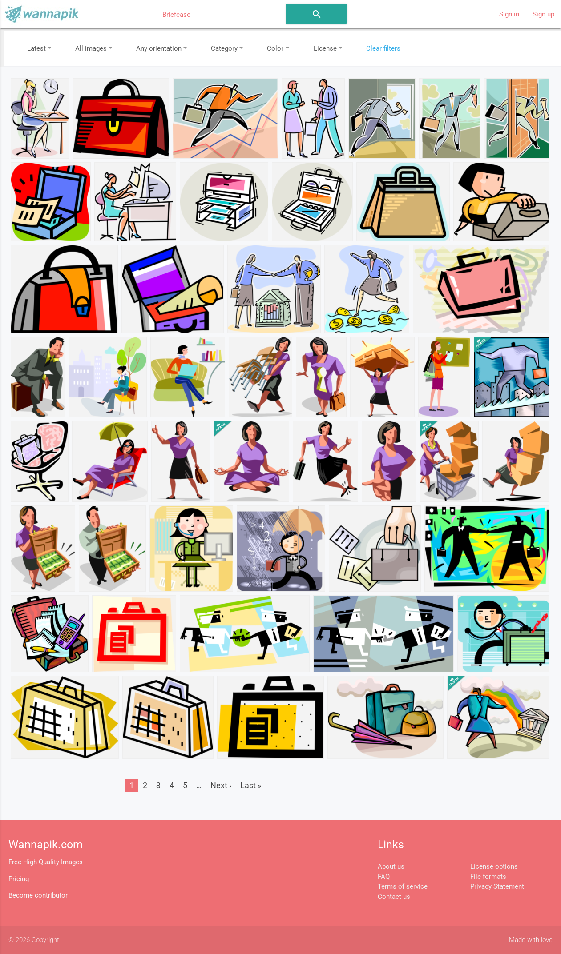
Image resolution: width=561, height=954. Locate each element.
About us (391, 866)
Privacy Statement (497, 886)
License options (494, 866)
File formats (488, 877)
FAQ (384, 877)
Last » (250, 785)
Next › (220, 785)
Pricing (18, 879)
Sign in (509, 14)
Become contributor (38, 895)
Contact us (394, 897)
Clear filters (383, 48)
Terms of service (403, 886)
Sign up (543, 14)
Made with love (531, 940)
